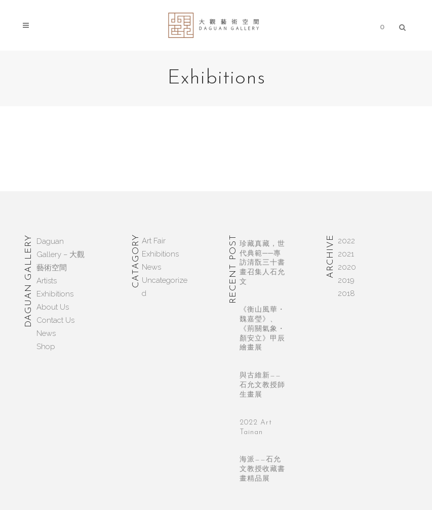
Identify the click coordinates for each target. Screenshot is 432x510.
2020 (347, 267)
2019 (346, 280)
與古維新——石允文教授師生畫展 (262, 385)
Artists (46, 280)
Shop (45, 346)
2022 (346, 240)
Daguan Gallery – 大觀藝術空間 (60, 254)
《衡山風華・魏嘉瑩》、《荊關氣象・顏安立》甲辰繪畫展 (262, 329)
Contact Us (55, 320)
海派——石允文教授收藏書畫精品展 (262, 469)
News (46, 333)
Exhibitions (54, 294)
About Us (52, 307)
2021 (346, 254)
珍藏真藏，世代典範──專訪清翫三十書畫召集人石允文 (262, 263)
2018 (346, 293)
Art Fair (154, 240)
